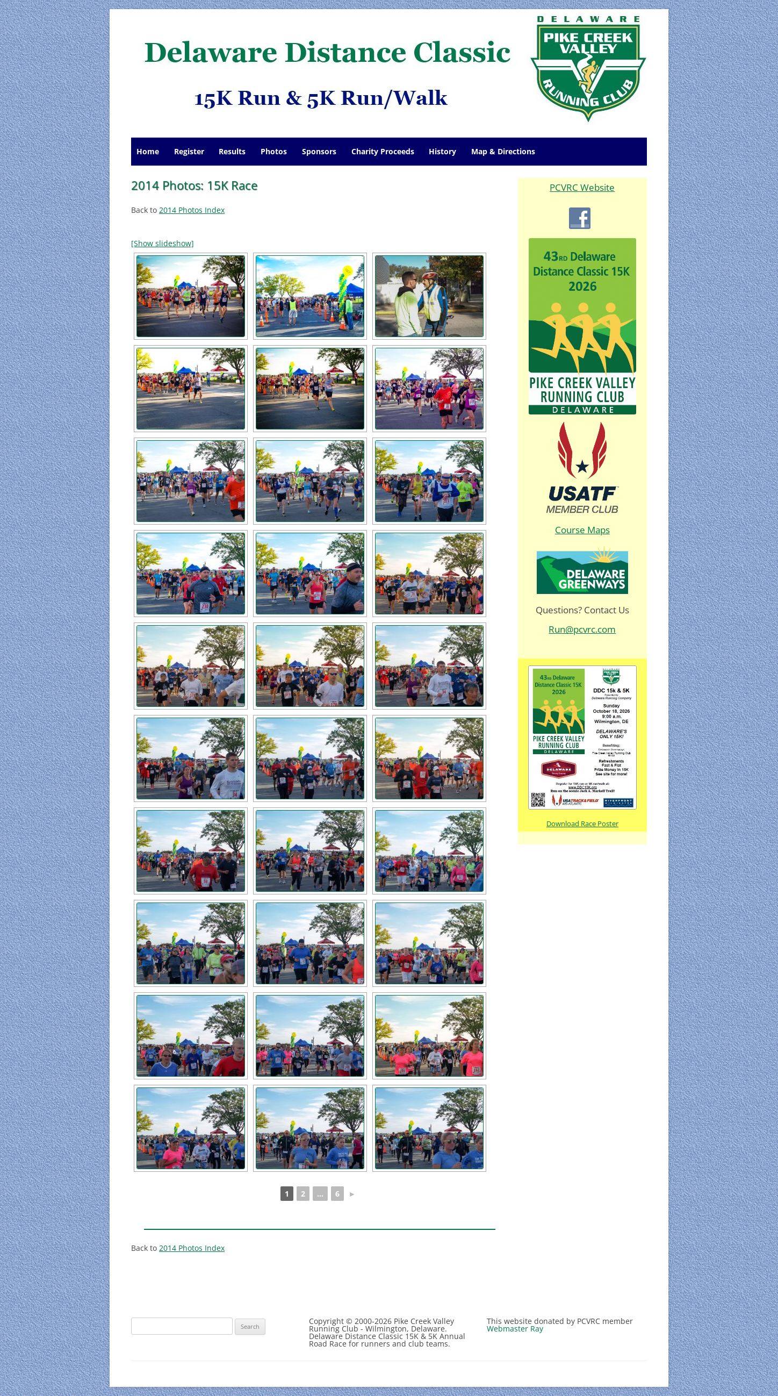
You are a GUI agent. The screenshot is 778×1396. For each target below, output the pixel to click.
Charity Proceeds (382, 151)
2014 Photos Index (192, 210)
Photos (274, 151)
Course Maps (582, 530)
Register (189, 151)
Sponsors (319, 151)
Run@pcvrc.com (582, 629)
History (442, 151)
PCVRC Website (582, 187)
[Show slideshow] (162, 243)
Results (232, 151)
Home (147, 151)
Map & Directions (503, 151)
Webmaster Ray (515, 1328)
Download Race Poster (582, 823)
